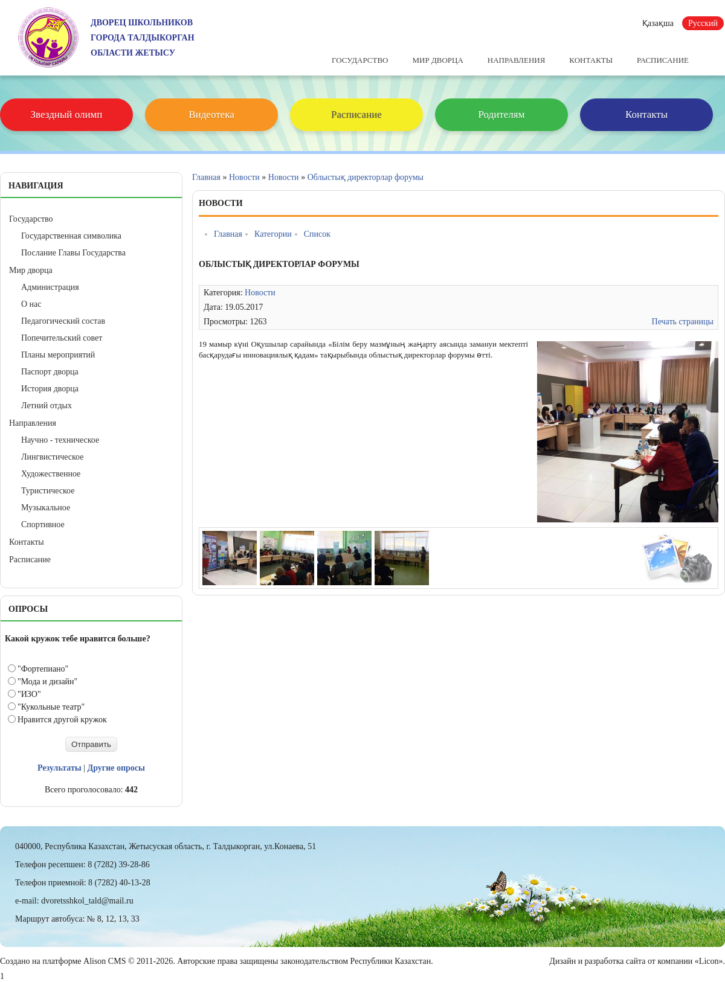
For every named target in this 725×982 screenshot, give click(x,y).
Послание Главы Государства (73, 252)
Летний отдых (46, 405)
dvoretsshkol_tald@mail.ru (87, 900)
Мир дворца (437, 60)
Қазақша (658, 23)
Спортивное (43, 524)
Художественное (50, 473)
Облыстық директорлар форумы (366, 177)
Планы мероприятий (58, 354)
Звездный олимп (67, 114)
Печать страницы (683, 321)
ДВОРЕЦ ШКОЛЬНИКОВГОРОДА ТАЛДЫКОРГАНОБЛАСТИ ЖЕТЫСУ (143, 37)
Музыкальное (45, 507)
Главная (206, 177)
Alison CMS (104, 961)
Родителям (501, 114)
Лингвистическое (52, 456)
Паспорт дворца (50, 371)
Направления (517, 60)
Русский (703, 23)
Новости (244, 177)
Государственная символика (71, 235)
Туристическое (47, 490)
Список (317, 234)
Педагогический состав (63, 321)
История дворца (50, 388)
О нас (31, 304)
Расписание (663, 60)
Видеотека (211, 114)
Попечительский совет (61, 337)
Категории (273, 234)
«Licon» (709, 961)
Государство (360, 60)
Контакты (591, 60)
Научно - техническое (60, 439)
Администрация (50, 287)
